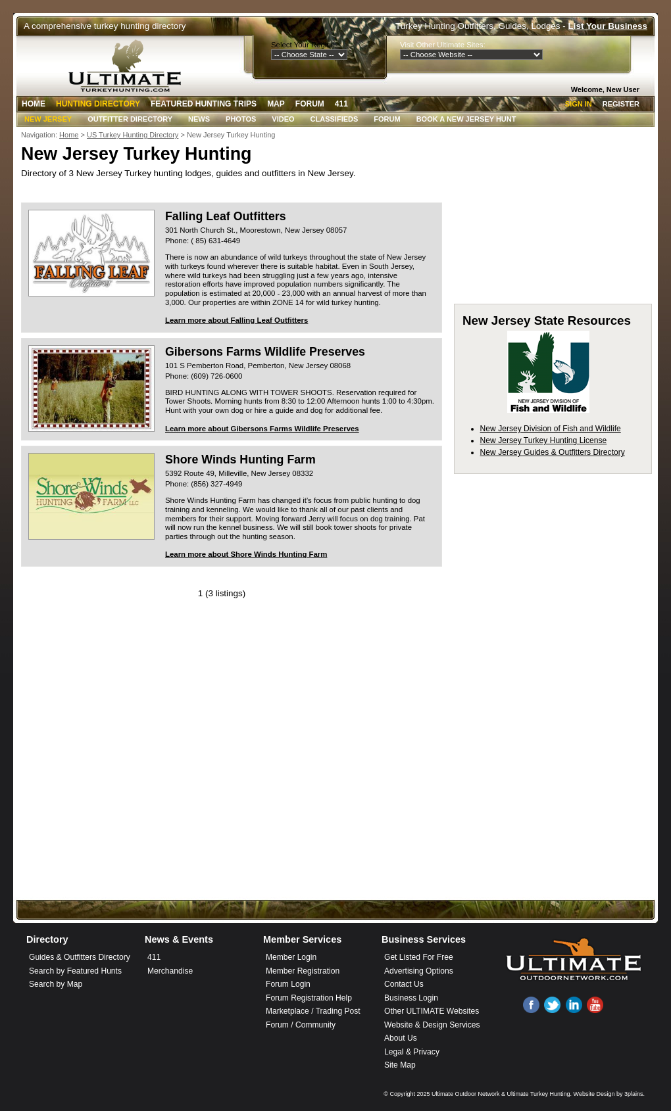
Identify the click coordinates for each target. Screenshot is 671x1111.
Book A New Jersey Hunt (466, 119)
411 (341, 103)
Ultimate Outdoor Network (466, 1094)
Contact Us (404, 984)
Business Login (411, 998)
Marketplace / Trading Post (313, 1011)
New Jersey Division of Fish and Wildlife (550, 428)
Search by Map (55, 984)
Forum (309, 103)
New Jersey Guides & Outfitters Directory (552, 452)
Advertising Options (418, 971)
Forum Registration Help (309, 998)
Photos (241, 119)
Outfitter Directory (129, 119)
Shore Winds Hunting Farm (240, 459)
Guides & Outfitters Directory (79, 957)
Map (276, 103)
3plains (633, 1094)
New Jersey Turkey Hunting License (543, 440)
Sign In (578, 104)
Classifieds (335, 119)
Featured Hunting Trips (204, 103)
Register (621, 104)
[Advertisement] (335, 795)
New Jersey (48, 119)
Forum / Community (301, 1024)
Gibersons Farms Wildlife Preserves (265, 351)
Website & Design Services (432, 1024)
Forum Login (288, 984)
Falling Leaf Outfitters (225, 216)
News (199, 119)
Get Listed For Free (418, 957)
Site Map (400, 1065)
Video (283, 119)
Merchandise (170, 971)
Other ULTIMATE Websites (431, 1011)
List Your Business (607, 26)
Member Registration (302, 971)
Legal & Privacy (411, 1051)
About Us (400, 1038)
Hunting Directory (98, 103)
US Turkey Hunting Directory (132, 135)
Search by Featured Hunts (75, 971)
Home (33, 103)
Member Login (291, 957)
